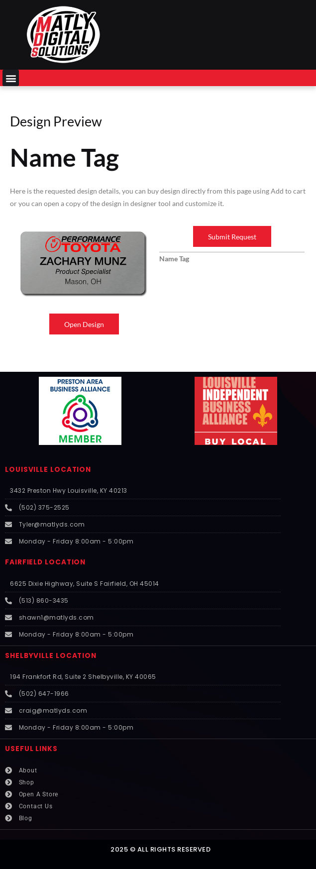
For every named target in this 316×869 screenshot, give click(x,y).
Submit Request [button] (232, 236)
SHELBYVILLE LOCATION (51, 655)
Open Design (84, 324)
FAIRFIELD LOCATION (45, 562)
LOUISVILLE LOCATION (48, 469)
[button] (10, 78)
